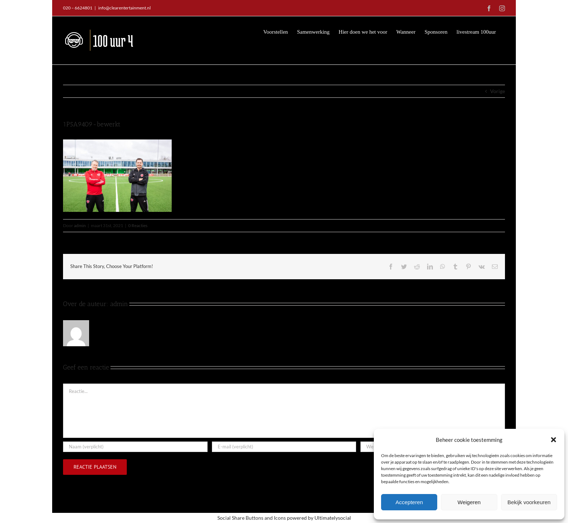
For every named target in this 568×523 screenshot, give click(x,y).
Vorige (497, 91)
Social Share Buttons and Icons (251, 517)
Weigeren (469, 502)
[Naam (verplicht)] (135, 446)
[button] (553, 439)
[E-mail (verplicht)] (284, 446)
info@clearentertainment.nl (124, 8)
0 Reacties (137, 225)
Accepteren (409, 502)
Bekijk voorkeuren (529, 502)
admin (80, 225)
